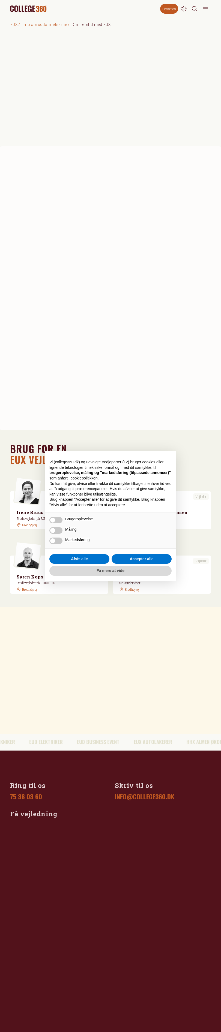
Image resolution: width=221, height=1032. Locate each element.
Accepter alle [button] (141, 559)
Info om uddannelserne (44, 24)
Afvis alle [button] (79, 559)
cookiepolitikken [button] (84, 478)
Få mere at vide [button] (110, 570)
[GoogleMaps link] (27, 525)
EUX (14, 24)
